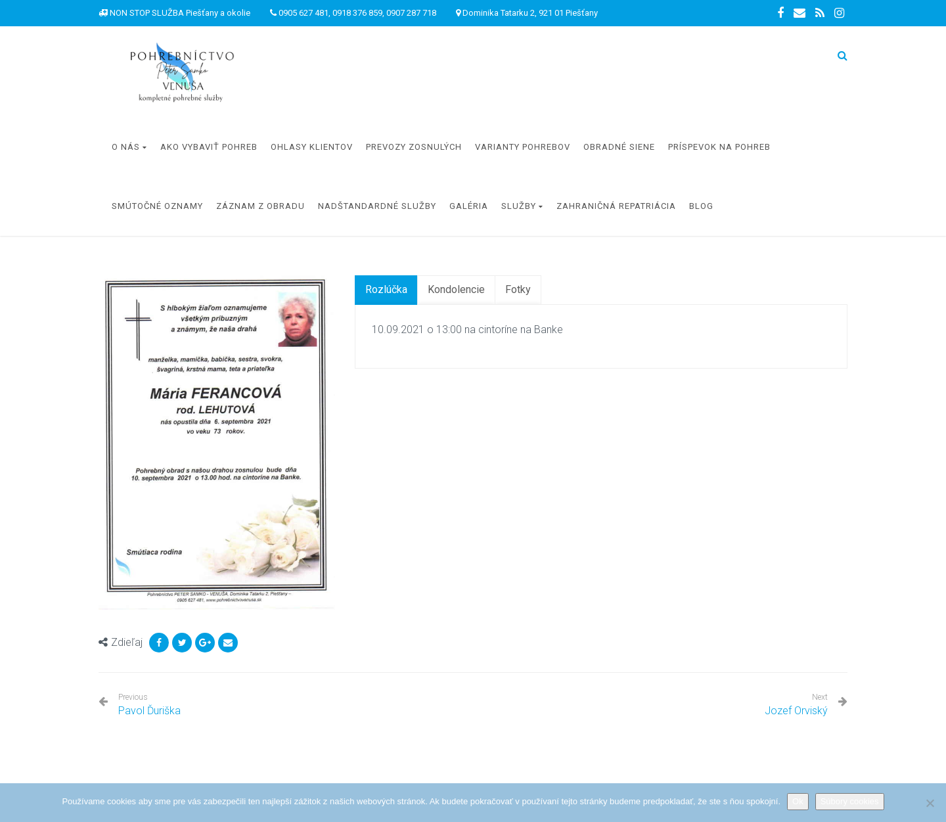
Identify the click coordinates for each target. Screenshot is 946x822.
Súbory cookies (850, 801)
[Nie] (929, 803)
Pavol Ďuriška (149, 705)
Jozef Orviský (796, 710)
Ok (797, 801)
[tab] (386, 290)
